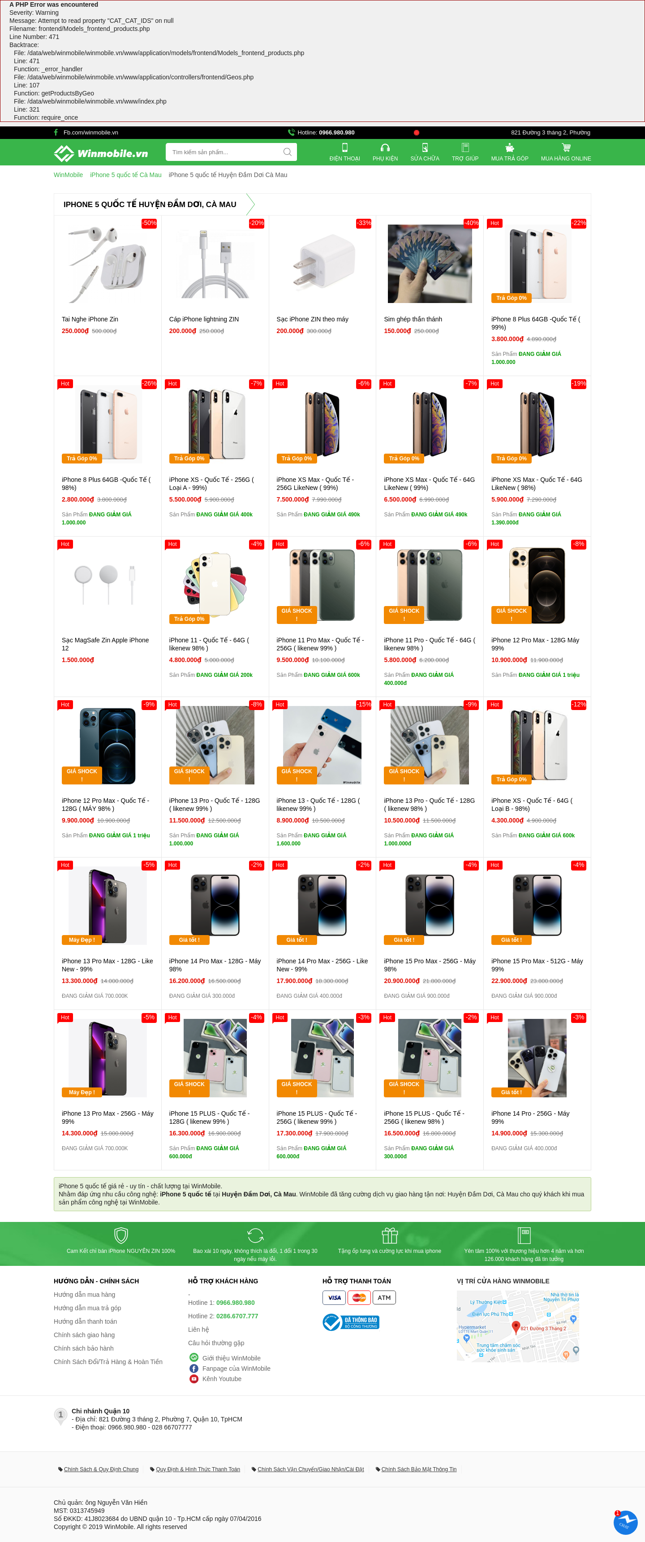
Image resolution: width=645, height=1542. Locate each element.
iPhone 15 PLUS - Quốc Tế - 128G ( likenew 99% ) (209, 1117)
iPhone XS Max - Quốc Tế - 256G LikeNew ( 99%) (315, 483)
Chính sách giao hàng (84, 1334)
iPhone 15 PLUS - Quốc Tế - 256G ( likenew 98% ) (424, 1117)
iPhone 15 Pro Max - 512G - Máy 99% (537, 965)
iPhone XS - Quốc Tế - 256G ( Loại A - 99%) (211, 483)
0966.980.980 (337, 132)
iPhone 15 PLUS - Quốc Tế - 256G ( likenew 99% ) (317, 1117)
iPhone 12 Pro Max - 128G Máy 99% (535, 644)
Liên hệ (198, 1329)
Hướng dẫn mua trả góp (87, 1308)
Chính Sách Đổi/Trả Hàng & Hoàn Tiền (108, 1361)
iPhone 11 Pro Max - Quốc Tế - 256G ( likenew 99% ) (320, 644)
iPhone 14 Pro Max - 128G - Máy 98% (215, 965)
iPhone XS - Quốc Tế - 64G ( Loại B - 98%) (531, 804)
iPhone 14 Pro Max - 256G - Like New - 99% (322, 965)
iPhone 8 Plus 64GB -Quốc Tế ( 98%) (106, 483)
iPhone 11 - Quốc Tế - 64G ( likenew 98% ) (209, 644)
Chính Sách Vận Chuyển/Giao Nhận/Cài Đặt (311, 1469)
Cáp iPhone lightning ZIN (204, 319)
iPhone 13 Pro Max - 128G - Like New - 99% (107, 965)
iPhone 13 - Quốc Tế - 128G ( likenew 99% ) (318, 804)
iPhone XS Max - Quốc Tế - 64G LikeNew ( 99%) (429, 483)
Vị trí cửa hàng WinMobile (503, 1281)
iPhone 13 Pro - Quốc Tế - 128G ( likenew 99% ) (214, 804)
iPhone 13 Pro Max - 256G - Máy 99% (108, 1117)
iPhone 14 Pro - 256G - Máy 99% (530, 1117)
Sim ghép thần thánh (413, 319)
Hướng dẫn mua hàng (84, 1294)
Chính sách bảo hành (84, 1348)
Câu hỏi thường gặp (216, 1343)
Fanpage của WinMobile (236, 1368)
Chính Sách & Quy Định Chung (101, 1469)
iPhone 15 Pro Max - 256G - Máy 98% (430, 965)
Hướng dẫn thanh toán (85, 1321)
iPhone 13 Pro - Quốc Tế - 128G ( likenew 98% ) (429, 804)
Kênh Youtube (221, 1378)
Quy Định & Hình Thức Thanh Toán (198, 1469)
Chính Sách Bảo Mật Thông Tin (419, 1469)
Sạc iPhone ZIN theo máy (312, 319)
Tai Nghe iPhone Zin (90, 319)
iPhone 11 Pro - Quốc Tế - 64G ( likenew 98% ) (429, 644)
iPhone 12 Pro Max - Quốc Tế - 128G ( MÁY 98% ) (105, 804)
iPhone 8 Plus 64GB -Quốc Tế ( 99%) (535, 323)
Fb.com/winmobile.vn (91, 132)
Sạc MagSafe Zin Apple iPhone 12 (105, 644)
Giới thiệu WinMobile (231, 1358)
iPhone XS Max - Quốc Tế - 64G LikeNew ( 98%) (536, 483)
